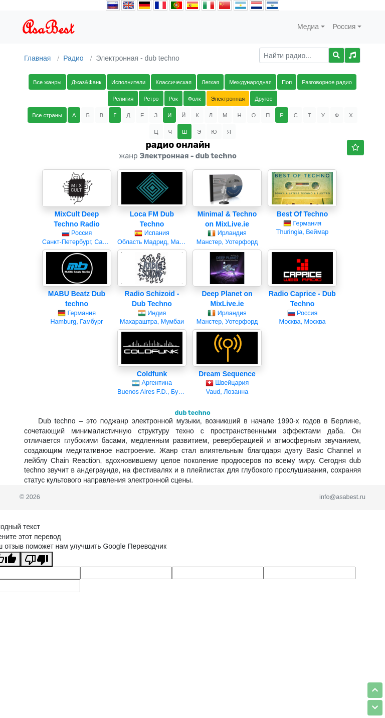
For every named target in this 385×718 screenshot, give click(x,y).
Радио (73, 58)
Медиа (308, 27)
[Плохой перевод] (37, 559)
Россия (344, 27)
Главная (37, 58)
